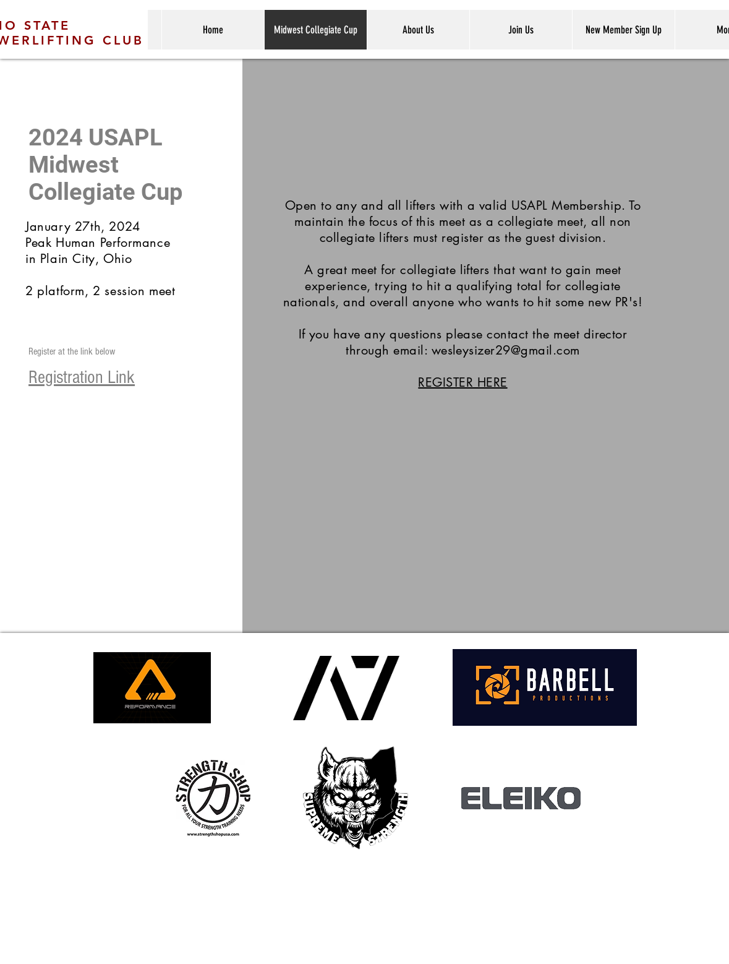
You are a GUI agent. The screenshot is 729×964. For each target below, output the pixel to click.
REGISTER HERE (462, 382)
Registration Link (81, 377)
